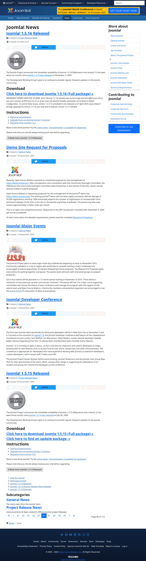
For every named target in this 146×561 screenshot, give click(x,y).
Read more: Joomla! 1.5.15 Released (25, 469)
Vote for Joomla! (17, 478)
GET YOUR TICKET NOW (123, 10)
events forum (16, 291)
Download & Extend (27, 3)
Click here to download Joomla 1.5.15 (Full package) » (49, 433)
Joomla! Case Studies (120, 63)
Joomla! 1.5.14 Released (20, 483)
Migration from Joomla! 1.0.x (23, 123)
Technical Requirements (121, 87)
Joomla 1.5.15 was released (39, 75)
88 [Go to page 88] (54, 515)
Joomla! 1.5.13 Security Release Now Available (30, 486)
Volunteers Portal (118, 118)
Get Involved (116, 50)
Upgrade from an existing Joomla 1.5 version (30, 120)
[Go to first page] (8, 515)
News (67, 18)
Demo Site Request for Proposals (36, 147)
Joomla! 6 (57, 18)
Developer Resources (96, 3)
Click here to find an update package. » (38, 438)
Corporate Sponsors (119, 109)
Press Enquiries (92, 18)
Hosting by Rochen (73, 559)
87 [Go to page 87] (49, 515)
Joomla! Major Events (26, 225)
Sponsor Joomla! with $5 (78, 546)
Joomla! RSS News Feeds (121, 82)
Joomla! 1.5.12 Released (20, 489)
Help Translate (97, 546)
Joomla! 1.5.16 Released (27, 33)
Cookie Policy (60, 546)
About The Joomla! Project (122, 55)
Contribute (77, 18)
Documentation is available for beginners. (68, 127)
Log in (124, 546)
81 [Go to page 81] (18, 515)
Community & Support (72, 3)
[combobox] (129, 3)
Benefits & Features (41, 18)
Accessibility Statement (27, 546)
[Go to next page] (69, 515)
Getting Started (117, 40)
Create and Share (118, 45)
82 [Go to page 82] (23, 515)
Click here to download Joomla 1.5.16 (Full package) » (49, 93)
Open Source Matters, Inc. (70, 552)
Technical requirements (20, 117)
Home (10, 18)
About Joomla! (23, 18)
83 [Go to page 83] (28, 515)
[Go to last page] (73, 515)
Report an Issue (113, 546)
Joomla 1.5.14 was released (41, 415)
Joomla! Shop (116, 68)
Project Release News (27, 38)
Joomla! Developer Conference (34, 299)
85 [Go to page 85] (39, 515)
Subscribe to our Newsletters (124, 128)
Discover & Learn (49, 3)
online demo (42, 127)
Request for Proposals (82, 217)
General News (24, 152)
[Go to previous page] (13, 515)
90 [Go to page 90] (65, 515)
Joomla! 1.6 (39, 335)
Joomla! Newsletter (119, 77)
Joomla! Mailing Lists (120, 73)
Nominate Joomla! (18, 481)
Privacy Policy (46, 546)
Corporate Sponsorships (121, 104)
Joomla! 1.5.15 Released (27, 373)
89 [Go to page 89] (59, 515)
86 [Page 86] (44, 515)
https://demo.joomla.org (17, 183)
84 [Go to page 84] (33, 515)
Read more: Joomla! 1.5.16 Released (25, 138)
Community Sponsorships (122, 114)
